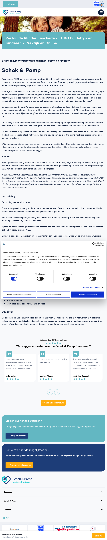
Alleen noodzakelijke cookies (19, 294)
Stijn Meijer (11, 376)
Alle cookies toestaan (88, 294)
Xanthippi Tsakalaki (81, 376)
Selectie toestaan (53, 294)
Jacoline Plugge (46, 376)
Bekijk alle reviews (53, 402)
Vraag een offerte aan (19, 464)
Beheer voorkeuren (91, 287)
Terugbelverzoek (16, 435)
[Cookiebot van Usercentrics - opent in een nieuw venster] (94, 244)
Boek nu (98, 535)
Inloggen (10, 4)
